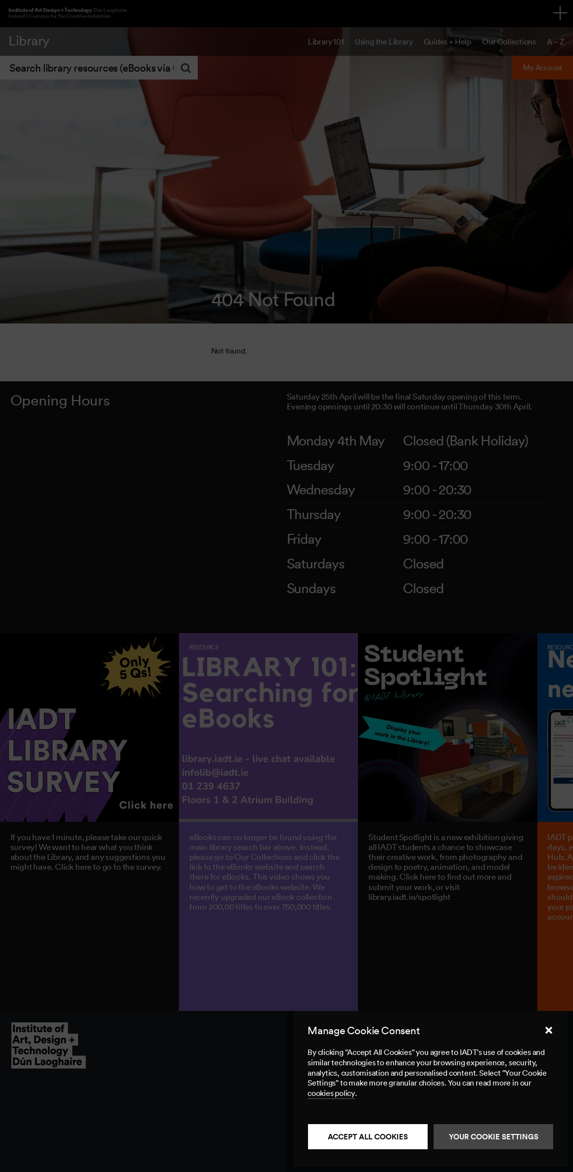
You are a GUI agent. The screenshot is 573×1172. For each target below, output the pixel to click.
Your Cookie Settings (493, 1137)
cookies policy (331, 1093)
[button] (549, 1030)
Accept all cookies (368, 1137)
